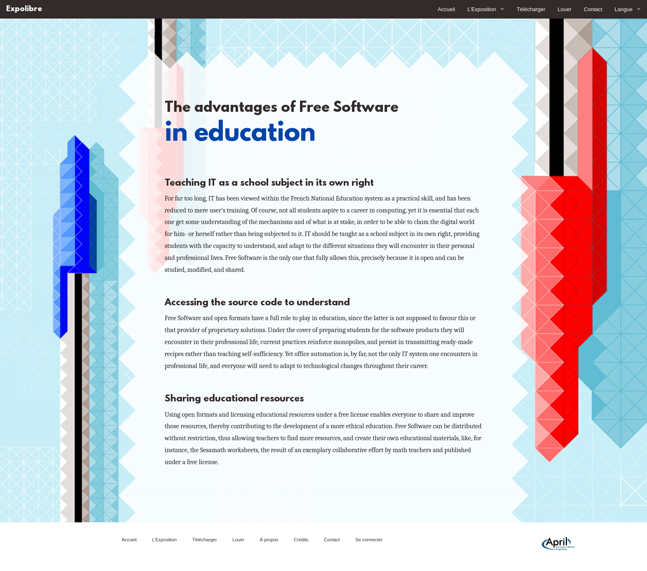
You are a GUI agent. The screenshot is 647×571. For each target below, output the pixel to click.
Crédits (301, 539)
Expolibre (24, 9)
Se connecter (369, 539)
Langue (624, 9)
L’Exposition (482, 9)
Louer (564, 9)
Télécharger (531, 9)
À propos (269, 539)
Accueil (446, 9)
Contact (593, 9)
